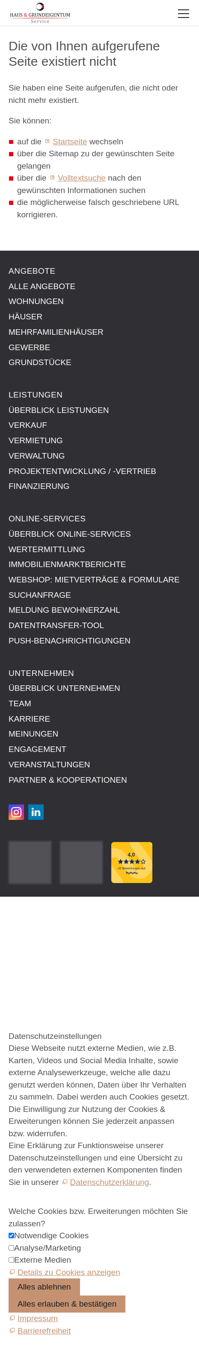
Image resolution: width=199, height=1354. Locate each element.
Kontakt (22, 913)
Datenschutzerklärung (109, 1182)
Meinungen (33, 733)
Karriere (29, 718)
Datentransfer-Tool (56, 625)
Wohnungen (36, 301)
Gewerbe (29, 347)
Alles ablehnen (44, 1286)
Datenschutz (31, 943)
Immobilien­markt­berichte (67, 564)
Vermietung (36, 440)
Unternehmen (41, 673)
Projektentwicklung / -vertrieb (82, 471)
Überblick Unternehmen (64, 688)
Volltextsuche (82, 177)
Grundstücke (40, 362)
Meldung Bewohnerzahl (64, 609)
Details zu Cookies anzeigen (69, 1272)
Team (20, 703)
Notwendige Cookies (51, 1235)
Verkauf (28, 425)
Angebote (32, 270)
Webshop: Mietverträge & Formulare (94, 579)
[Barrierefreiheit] (40, 1330)
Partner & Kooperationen (68, 779)
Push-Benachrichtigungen (70, 640)
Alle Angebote (42, 286)
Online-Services (47, 518)
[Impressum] (33, 1318)
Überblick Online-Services (70, 533)
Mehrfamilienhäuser (56, 332)
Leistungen (35, 394)
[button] (183, 13)
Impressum (29, 923)
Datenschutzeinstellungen (55, 952)
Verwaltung (37, 455)
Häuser (25, 316)
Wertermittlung (47, 549)
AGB (17, 933)
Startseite (70, 141)
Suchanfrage (40, 595)
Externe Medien (42, 1259)
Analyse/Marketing (47, 1247)
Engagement (37, 749)
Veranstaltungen (49, 764)
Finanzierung (39, 486)
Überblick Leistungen (59, 410)
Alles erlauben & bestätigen (67, 1303)
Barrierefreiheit (35, 962)
